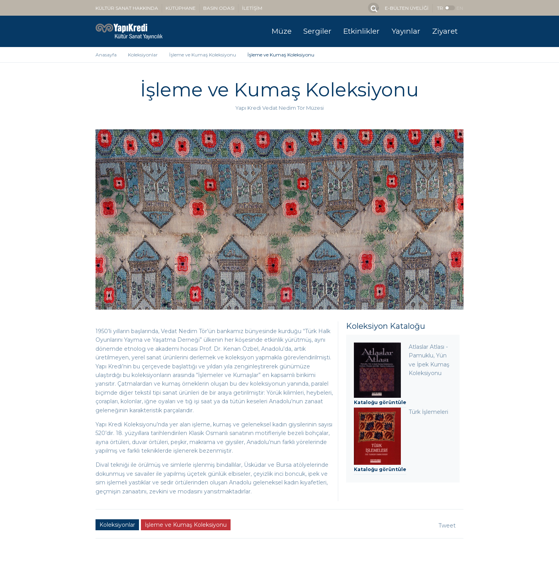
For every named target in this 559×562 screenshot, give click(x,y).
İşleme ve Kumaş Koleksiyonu (202, 55)
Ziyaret (445, 31)
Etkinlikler (361, 31)
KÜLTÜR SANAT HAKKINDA (127, 8)
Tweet (447, 525)
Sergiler (317, 31)
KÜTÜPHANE (181, 8)
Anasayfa (106, 55)
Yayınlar (405, 31)
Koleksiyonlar (143, 55)
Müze (282, 31)
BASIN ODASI (218, 8)
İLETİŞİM (252, 8)
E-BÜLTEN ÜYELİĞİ (407, 8)
